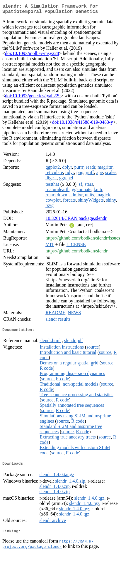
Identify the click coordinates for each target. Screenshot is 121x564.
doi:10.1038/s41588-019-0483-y (82, 124)
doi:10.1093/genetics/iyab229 (33, 98)
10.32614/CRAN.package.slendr (75, 220)
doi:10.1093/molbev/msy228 (32, 55)
